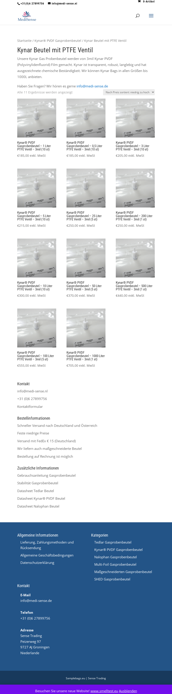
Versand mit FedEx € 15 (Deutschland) (46, 441)
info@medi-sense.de (92, 86)
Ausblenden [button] (128, 691)
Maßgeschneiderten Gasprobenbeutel (123, 571)
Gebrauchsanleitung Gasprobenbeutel (46, 475)
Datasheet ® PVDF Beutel (41, 498)
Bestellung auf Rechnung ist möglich (45, 456)
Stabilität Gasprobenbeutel (37, 483)
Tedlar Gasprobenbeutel (112, 542)
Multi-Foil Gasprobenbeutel (115, 564)
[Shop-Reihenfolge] (129, 92)
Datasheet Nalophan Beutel (38, 506)
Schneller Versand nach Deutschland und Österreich (57, 425)
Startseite (24, 40)
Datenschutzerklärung (37, 562)
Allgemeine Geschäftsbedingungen (46, 555)
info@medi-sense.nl (32, 391)
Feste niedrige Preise (33, 433)
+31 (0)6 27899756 (32, 398)
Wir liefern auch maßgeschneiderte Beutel (49, 448)
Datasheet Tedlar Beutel (35, 491)
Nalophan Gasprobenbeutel (115, 557)
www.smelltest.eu (104, 691)
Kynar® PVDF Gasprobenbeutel (57, 40)
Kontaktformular (30, 406)
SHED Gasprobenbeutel (112, 579)
